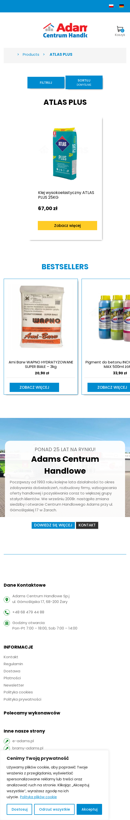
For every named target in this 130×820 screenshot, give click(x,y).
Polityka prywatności (22, 699)
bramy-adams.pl (27, 748)
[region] (54, 785)
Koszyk (120, 31)
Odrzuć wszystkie (54, 809)
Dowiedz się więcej (53, 525)
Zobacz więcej (67, 225)
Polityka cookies (18, 692)
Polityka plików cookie (38, 796)
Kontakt (87, 525)
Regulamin (13, 663)
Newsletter (14, 685)
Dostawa (12, 671)
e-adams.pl (23, 740)
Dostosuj (19, 809)
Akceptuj (89, 809)
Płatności (12, 678)
